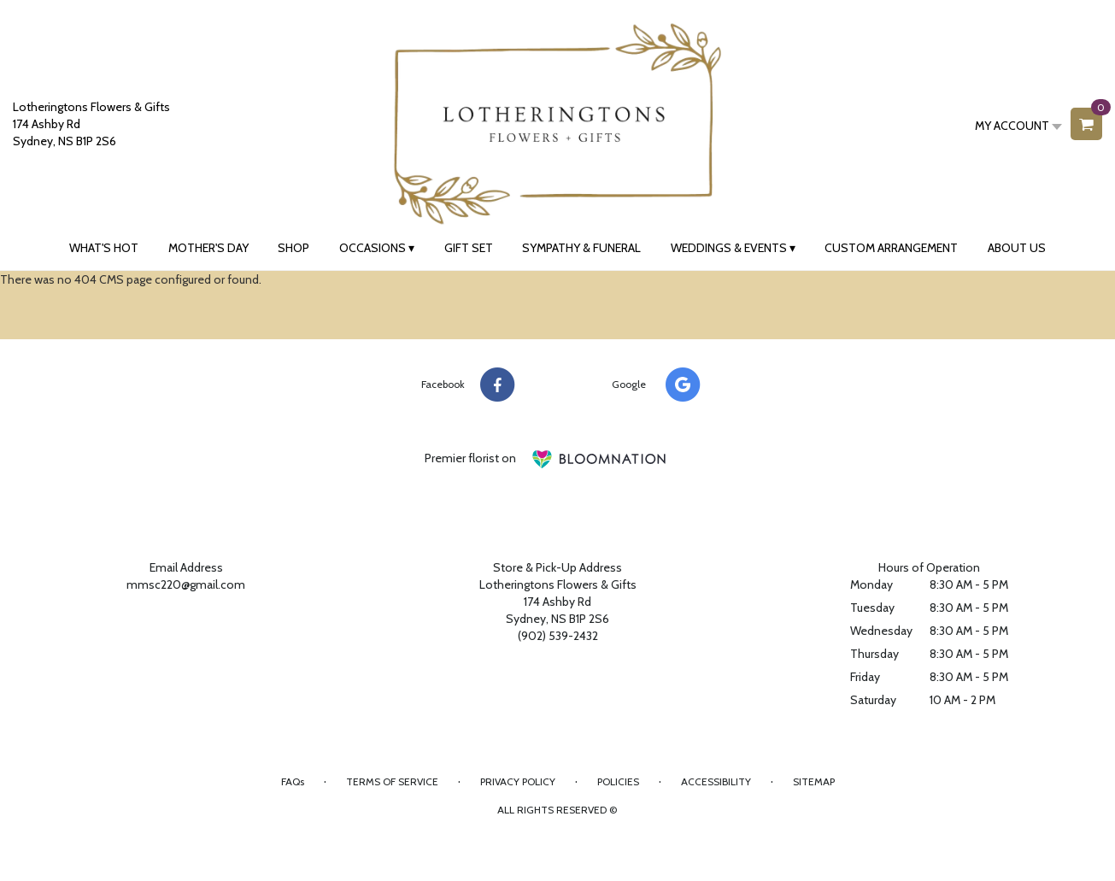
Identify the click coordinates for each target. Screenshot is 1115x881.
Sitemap (814, 781)
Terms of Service (392, 781)
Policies (618, 781)
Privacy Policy (517, 781)
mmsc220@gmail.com (185, 584)
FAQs (292, 781)
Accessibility (716, 781)
